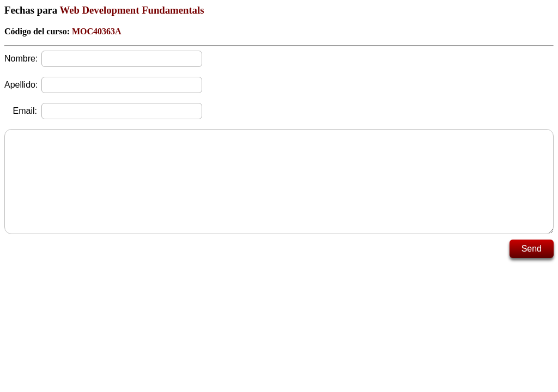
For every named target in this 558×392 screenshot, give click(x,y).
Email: (25, 110)
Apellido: (20, 84)
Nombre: (20, 58)
